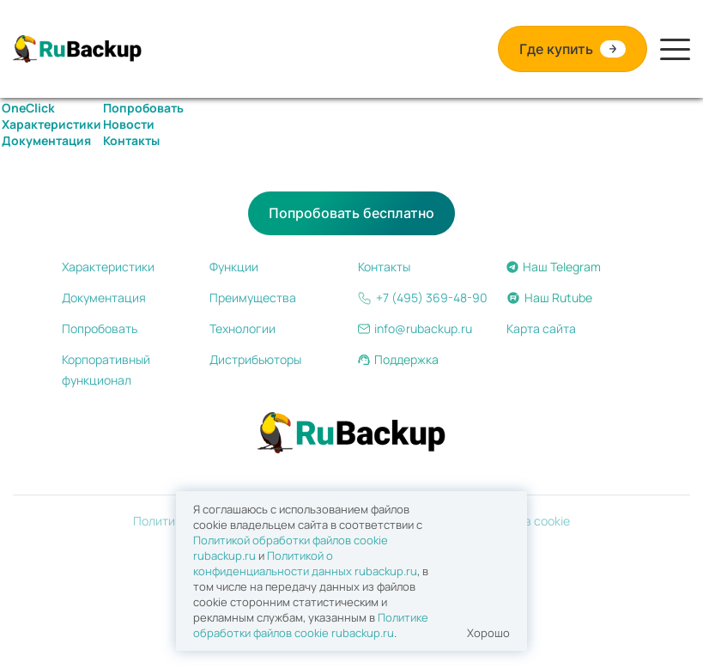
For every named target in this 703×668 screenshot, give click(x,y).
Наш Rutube (549, 297)
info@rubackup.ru (415, 328)
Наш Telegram (553, 266)
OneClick (28, 108)
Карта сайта (541, 328)
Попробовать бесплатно (351, 213)
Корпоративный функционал (106, 369)
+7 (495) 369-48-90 (423, 297)
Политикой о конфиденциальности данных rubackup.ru (305, 563)
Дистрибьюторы (255, 359)
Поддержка (398, 359)
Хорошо (488, 633)
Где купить (572, 49)
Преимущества (252, 297)
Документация (46, 140)
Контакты (131, 140)
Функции (233, 266)
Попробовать (143, 108)
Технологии (242, 328)
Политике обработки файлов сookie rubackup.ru (310, 625)
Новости (129, 124)
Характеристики (51, 124)
